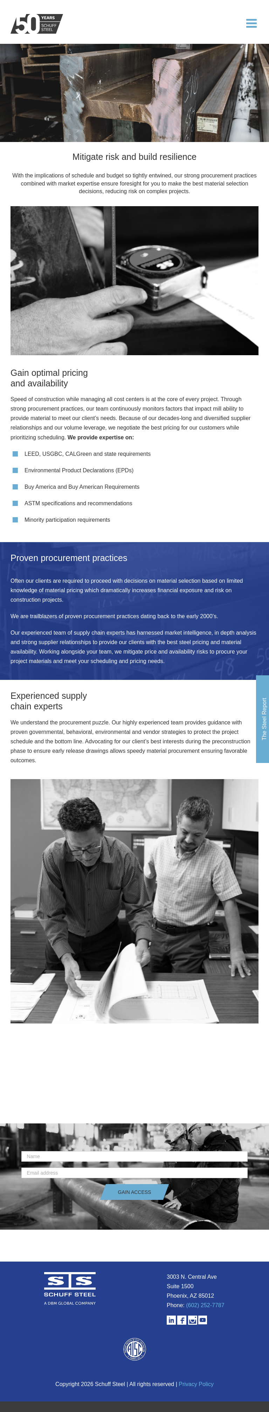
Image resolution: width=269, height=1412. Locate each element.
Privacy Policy (196, 1384)
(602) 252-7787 (205, 1305)
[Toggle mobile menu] (252, 23)
